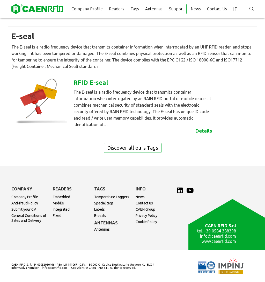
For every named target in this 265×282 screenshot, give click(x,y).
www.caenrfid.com (219, 241)
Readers (116, 8)
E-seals (100, 216)
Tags (134, 8)
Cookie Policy (146, 222)
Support (176, 8)
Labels (99, 209)
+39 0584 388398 (220, 231)
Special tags (104, 203)
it (235, 8)
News (196, 8)
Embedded (61, 197)
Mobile (58, 203)
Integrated (61, 209)
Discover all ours (132, 148)
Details (203, 131)
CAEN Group (145, 209)
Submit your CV (23, 209)
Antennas (154, 8)
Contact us (217, 8)
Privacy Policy (146, 216)
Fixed (57, 216)
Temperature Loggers (111, 197)
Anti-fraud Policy (24, 203)
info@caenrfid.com (218, 236)
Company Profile (87, 8)
